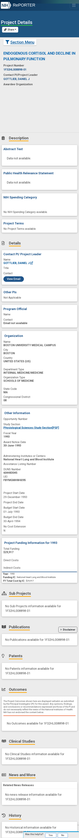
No (62, 835)
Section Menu (19, 42)
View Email (13, 279)
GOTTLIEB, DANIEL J (18, 263)
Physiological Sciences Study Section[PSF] (31, 427)
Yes (51, 835)
